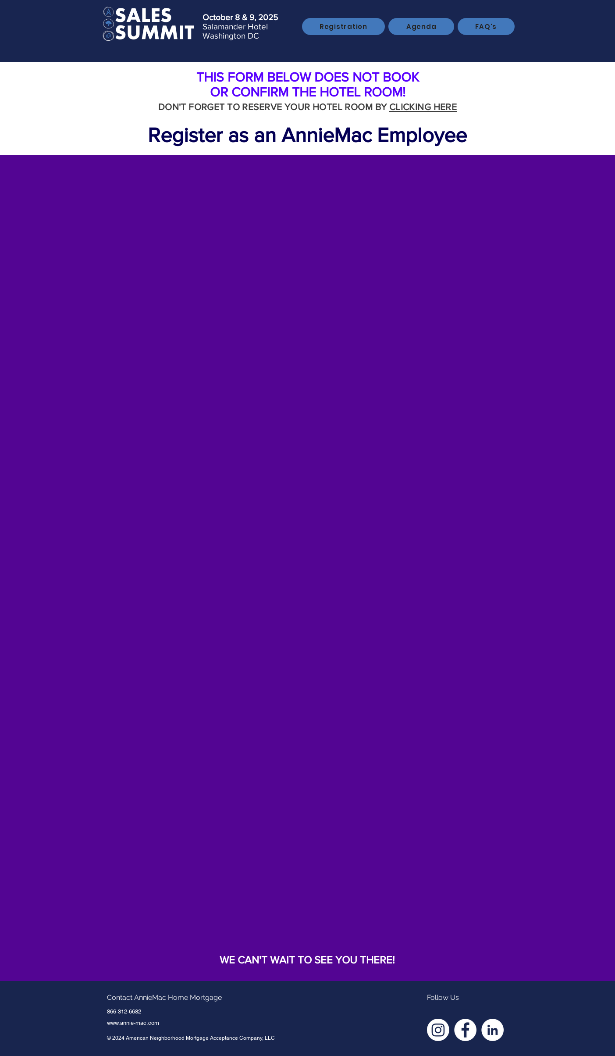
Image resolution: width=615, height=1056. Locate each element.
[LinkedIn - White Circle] (492, 1030)
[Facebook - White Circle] (465, 1030)
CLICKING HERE (423, 107)
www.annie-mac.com (133, 1023)
